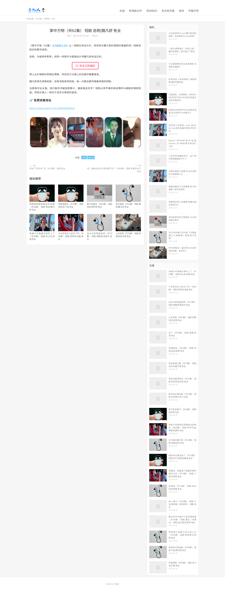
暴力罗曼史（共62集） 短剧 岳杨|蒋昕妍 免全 (99, 205)
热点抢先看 (168, 10)
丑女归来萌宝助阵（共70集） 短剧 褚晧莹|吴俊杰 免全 (99, 236)
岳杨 (54, 45)
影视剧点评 (135, 10)
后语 (122, 10)
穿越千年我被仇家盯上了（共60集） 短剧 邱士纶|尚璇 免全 (42, 236)
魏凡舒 (62, 45)
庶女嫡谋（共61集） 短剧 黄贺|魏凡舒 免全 (128, 205)
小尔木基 (36, 10)
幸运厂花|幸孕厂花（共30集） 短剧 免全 (47, 168)
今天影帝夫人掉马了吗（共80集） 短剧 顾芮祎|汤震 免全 (70, 236)
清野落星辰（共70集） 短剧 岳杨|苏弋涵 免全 (70, 205)
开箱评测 (193, 10)
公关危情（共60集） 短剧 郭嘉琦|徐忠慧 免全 (128, 235)
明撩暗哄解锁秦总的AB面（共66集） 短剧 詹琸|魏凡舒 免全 (42, 206)
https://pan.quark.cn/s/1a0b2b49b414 (52, 108)
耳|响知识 (151, 10)
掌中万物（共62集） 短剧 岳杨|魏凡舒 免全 (85, 30)
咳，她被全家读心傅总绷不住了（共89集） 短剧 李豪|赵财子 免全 (114, 170)
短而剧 (46, 18)
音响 (181, 10)
